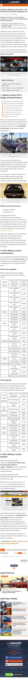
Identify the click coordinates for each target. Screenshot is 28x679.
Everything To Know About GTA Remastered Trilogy (12, 23)
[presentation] (5, 550)
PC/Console (13, 14)
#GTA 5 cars (23, 550)
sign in (7, 556)
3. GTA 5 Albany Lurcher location (10, 90)
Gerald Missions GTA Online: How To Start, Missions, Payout (14, 28)
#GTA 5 (9, 550)
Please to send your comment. (11, 556)
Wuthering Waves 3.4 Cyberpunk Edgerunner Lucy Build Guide (18, 603)
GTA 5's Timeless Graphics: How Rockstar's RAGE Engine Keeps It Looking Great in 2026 (19, 617)
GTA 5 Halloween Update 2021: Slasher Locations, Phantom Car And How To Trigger (14, 25)
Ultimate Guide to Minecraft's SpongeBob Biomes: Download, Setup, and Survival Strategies (19, 632)
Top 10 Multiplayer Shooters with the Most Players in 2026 (19, 610)
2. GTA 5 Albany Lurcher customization (12, 88)
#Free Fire (17, 5)
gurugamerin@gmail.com (14, 647)
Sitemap (14, 654)
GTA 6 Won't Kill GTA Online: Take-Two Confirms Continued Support (19, 624)
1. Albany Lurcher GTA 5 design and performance (11, 84)
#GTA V (11, 5)
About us (14, 651)
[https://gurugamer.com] (14, 643)
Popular (25, 553)
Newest (20, 553)
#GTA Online (15, 550)
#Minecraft (6, 5)
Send (24, 560)
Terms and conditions (14, 652)
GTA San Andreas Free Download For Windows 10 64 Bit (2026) (11, 591)
